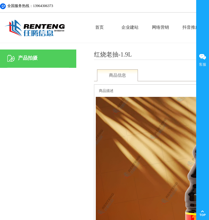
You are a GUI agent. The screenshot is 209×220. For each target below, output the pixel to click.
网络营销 (160, 27)
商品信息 (117, 75)
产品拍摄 (28, 58)
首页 (99, 27)
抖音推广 (191, 27)
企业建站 (130, 27)
